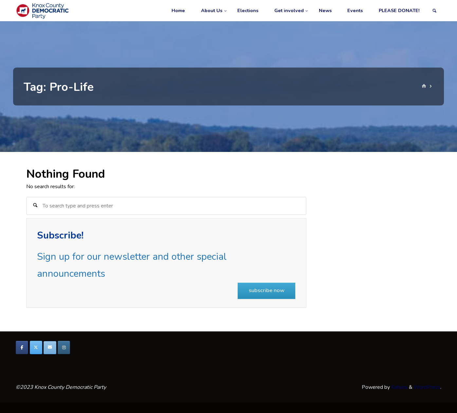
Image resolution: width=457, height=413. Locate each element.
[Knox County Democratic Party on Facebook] (22, 347)
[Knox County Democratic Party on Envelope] (50, 347)
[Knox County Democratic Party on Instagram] (64, 347)
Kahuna (399, 387)
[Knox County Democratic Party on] (78, 347)
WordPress (427, 387)
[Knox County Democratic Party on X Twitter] (36, 347)
